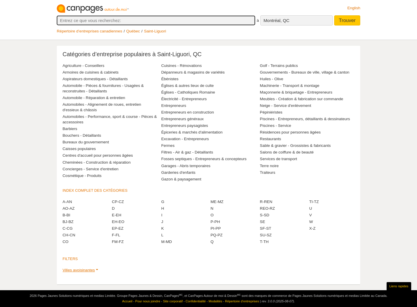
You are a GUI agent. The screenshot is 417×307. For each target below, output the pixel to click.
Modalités (215, 301)
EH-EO (118, 222)
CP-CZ (118, 202)
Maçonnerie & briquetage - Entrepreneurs (296, 92)
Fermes (168, 145)
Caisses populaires (79, 149)
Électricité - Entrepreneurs (184, 99)
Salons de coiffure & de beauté (287, 152)
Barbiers (70, 129)
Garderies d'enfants (178, 172)
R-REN (266, 202)
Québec (133, 31)
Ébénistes (170, 79)
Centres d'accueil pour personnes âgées (98, 155)
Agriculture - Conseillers (83, 65)
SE (262, 222)
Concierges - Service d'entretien (90, 169)
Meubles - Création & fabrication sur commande (301, 99)
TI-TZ (314, 202)
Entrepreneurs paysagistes (184, 125)
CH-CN (69, 235)
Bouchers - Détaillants (82, 135)
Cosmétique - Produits (82, 175)
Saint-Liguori (155, 31)
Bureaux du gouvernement (86, 142)
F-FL (116, 235)
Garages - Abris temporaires (186, 166)
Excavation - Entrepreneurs (185, 139)
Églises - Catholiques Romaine (188, 92)
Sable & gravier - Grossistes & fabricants (295, 145)
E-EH (116, 215)
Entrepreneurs (173, 105)
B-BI (66, 215)
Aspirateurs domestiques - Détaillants (95, 79)
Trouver (347, 20)
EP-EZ (117, 228)
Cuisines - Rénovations (181, 65)
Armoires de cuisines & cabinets (90, 72)
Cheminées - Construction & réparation (97, 162)
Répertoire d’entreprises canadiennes (89, 31)
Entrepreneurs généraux (182, 119)
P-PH (215, 222)
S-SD (264, 215)
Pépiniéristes (271, 112)
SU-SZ (266, 235)
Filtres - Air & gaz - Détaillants (187, 152)
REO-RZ (267, 208)
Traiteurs (267, 172)
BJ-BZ (68, 222)
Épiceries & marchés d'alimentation (192, 132)
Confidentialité (196, 301)
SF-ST (265, 228)
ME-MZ (217, 202)
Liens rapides (398, 286)
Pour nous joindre (147, 301)
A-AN (67, 202)
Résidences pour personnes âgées (290, 132)
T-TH (264, 242)
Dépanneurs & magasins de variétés (193, 72)
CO (65, 242)
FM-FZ (118, 242)
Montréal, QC (276, 20)
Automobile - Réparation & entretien (94, 98)
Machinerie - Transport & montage (289, 85)
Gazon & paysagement (181, 179)
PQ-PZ (217, 235)
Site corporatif (173, 301)
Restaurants (270, 139)
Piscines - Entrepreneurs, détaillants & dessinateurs (305, 119)
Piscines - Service (275, 125)
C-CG (68, 228)
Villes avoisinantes (79, 270)
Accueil (127, 301)
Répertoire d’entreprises (242, 301)
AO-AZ (69, 208)
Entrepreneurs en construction (187, 112)
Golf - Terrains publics (279, 65)
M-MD (166, 242)
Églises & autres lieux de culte (187, 85)
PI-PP (216, 228)
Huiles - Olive (271, 79)
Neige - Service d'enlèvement (285, 105)
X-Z (312, 228)
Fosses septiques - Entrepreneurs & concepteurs (204, 159)
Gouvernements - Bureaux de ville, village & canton (304, 72)
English (353, 8)
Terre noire (269, 166)
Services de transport (278, 159)
